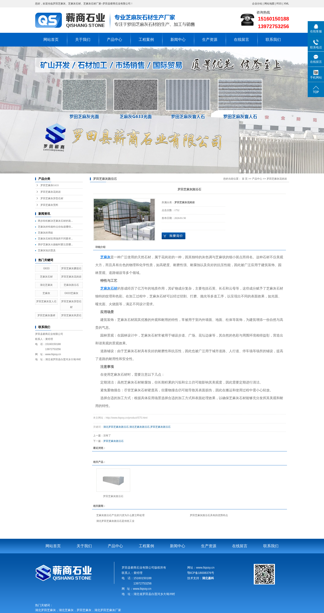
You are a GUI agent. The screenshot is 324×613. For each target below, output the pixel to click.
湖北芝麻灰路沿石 (139, 426)
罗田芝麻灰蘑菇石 (71, 268)
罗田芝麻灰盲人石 (46, 301)
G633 (46, 268)
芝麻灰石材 (46, 276)
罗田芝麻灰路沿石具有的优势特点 (209, 515)
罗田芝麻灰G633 (49, 185)
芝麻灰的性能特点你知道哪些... (55, 226)
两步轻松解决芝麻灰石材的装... (55, 220)
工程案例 (146, 39)
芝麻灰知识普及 (47, 250)
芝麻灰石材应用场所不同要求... (55, 238)
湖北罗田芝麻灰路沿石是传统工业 (115, 521)
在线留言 (241, 39)
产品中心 (114, 39)
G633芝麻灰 (71, 293)
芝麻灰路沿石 (71, 284)
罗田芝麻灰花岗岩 (50, 191)
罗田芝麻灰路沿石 (160, 426)
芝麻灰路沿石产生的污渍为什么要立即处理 (120, 515)
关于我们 (82, 39)
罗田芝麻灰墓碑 (46, 315)
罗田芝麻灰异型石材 (51, 198)
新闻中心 (178, 39)
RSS (279, 3)
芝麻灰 (46, 293)
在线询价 (173, 235)
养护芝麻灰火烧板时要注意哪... (55, 244)
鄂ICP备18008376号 (200, 573)
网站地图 (269, 3)
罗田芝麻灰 (84, 610)
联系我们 (273, 39)
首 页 (245, 178)
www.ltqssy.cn (53, 354)
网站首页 (51, 39)
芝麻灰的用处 (45, 232)
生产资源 (209, 39)
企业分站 (257, 3)
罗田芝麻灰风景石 (71, 315)
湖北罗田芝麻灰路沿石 (116, 426)
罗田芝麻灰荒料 (49, 204)
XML (286, 3)
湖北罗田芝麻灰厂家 (108, 610)
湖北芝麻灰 (46, 284)
